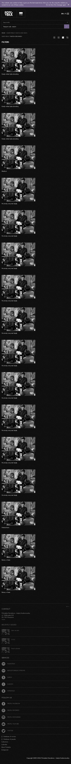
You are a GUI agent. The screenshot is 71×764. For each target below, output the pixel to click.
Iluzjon (7, 684)
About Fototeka (6, 747)
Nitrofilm (8, 691)
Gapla (7, 677)
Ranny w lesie (6, 560)
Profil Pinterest (10, 710)
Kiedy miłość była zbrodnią (10, 74)
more (3, 619)
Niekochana (5, 527)
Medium (4, 171)
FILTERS (5, 42)
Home (3, 33)
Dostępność (4, 750)
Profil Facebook (11, 703)
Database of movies (8, 737)
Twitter (7, 730)
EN (62, 14)
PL (66, 14)
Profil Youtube (10, 724)
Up (67, 606)
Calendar (4, 744)
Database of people (8, 739)
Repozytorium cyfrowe (13, 670)
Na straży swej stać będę (9, 203)
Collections (4, 742)
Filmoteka (8, 664)
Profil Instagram (11, 717)
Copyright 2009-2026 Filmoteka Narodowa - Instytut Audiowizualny (48, 758)
